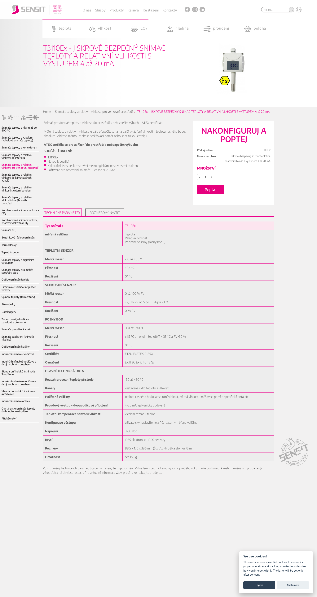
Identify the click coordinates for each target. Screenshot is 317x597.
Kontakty (169, 10)
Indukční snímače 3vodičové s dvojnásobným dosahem (19, 363)
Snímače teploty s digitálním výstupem (18, 261)
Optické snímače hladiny (16, 346)
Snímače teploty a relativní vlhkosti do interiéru (17, 156)
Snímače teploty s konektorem (19, 147)
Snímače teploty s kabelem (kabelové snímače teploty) (17, 139)
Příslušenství (9, 418)
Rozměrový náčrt (105, 216)
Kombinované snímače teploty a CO (20, 212)
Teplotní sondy (10, 252)
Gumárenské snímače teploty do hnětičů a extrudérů (20, 410)
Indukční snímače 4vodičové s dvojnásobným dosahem (19, 383)
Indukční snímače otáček (16, 401)
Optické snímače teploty (15, 279)
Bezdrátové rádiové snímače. (18, 237)
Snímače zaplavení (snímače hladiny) (18, 338)
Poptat (211, 193)
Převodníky (8, 304)
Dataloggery (9, 311)
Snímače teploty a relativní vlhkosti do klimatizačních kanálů (17, 177)
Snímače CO (9, 230)
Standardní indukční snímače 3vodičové (18, 373)
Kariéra (133, 10)
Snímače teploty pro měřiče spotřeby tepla (17, 271)
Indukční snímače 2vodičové (18, 354)
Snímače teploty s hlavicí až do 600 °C (19, 129)
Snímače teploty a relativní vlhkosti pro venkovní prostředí (20, 166)
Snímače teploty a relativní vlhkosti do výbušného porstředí (17, 200)
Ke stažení (151, 10)
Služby (100, 10)
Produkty (116, 10)
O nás (87, 10)
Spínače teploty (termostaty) (18, 296)
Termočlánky (9, 244)
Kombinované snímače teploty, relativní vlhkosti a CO (19, 222)
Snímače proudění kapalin (16, 329)
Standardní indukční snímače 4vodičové (18, 393)
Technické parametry (63, 216)
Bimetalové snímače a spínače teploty (19, 288)
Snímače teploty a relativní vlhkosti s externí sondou (17, 189)
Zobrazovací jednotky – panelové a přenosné (15, 321)
